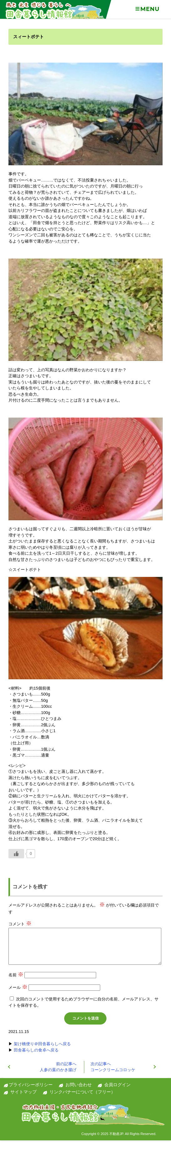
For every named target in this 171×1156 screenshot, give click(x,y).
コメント (20, 924)
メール (18, 987)
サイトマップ (23, 1091)
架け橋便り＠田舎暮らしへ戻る (42, 1043)
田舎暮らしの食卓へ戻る (36, 1050)
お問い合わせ (78, 1084)
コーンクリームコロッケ (113, 1066)
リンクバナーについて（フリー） (82, 1091)
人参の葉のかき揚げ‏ (58, 1066)
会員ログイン (117, 1084)
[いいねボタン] (16, 853)
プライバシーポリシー (31, 1084)
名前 (15, 975)
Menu (147, 9)
